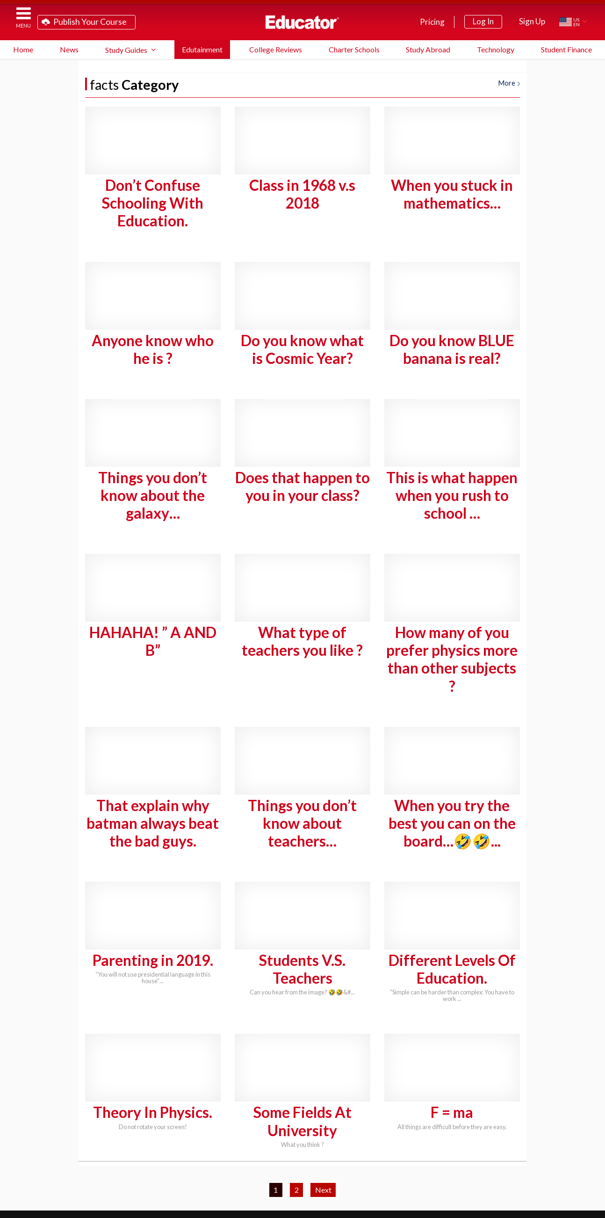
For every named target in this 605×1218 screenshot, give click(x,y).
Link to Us (425, 1175)
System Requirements (347, 1160)
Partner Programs (205, 1175)
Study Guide (223, 1160)
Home (23, 49)
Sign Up (532, 21)
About (581, 1207)
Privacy (558, 1207)
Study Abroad (428, 49)
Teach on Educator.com (143, 1160)
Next (323, 1056)
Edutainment (202, 49)
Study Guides (126, 49)
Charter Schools (354, 49)
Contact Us (363, 1175)
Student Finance (566, 49)
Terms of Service (524, 1207)
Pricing (432, 22)
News (69, 49)
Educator (302, 22)
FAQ (276, 1160)
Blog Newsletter (290, 1175)
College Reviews (275, 49)
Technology (495, 49)
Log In (483, 21)
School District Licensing (453, 1160)
